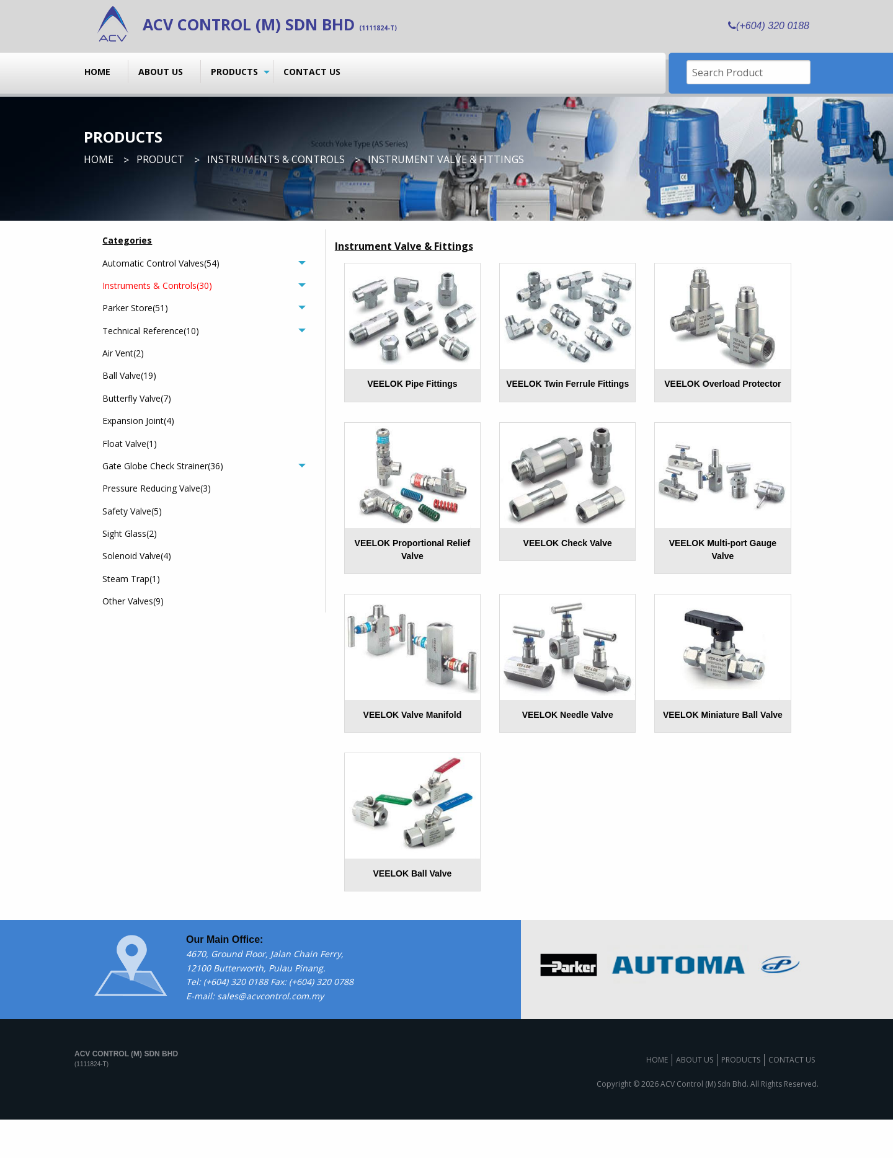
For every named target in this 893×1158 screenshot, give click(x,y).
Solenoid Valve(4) (136, 556)
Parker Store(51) (135, 308)
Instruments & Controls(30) (157, 285)
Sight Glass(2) (129, 533)
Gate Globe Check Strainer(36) (162, 466)
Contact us (311, 71)
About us (160, 71)
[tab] (203, 263)
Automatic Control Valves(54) (161, 263)
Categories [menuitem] (127, 240)
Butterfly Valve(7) (136, 398)
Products (234, 71)
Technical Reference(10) (150, 331)
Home (97, 71)
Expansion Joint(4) (138, 421)
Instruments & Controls (276, 159)
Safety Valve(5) (132, 511)
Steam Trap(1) (131, 579)
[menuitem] (101, 71)
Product (160, 159)
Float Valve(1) (129, 443)
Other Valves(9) (133, 601)
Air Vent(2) (123, 353)
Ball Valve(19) (129, 375)
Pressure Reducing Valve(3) (156, 488)
